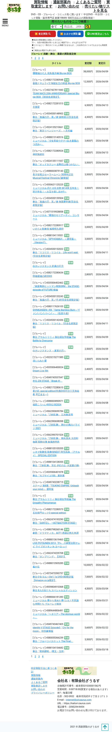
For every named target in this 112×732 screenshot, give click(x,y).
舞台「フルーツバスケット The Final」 (53, 641)
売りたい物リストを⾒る (97, 8)
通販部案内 (62, 2)
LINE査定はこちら (98, 33)
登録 (70, 69)
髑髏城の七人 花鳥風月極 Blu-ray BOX (52, 73)
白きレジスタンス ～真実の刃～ (49, 350)
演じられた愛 (40, 360)
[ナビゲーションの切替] (5, 23)
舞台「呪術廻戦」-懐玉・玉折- (48, 651)
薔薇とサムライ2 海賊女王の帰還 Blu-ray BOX (56, 83)
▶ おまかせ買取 (70, 33)
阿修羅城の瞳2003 (42, 276)
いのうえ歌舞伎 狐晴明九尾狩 (48, 228)
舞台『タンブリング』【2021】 (49, 556)
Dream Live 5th (40, 370)
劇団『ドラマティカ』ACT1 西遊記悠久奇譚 (56, 533)
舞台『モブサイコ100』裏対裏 (49, 475)
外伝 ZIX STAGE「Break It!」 (47, 381)
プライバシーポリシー (42, 692)
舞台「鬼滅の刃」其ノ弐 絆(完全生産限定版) (56, 299)
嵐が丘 (36, 566)
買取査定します (39, 685)
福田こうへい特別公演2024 (47, 404)
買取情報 (41, 2)
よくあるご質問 (88, 2)
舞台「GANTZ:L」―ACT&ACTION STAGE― (55, 523)
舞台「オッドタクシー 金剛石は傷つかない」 (56, 164)
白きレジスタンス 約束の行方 (48, 266)
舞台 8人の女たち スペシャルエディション (55, 590)
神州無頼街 (38, 154)
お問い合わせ (68, 6)
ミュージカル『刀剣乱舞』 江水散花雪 (53, 414)
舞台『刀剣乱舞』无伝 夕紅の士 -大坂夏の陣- (56, 465)
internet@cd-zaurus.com (78, 699)
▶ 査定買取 (43, 33)
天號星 (36, 107)
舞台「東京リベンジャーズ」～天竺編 (52, 130)
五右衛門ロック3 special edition (49, 512)
